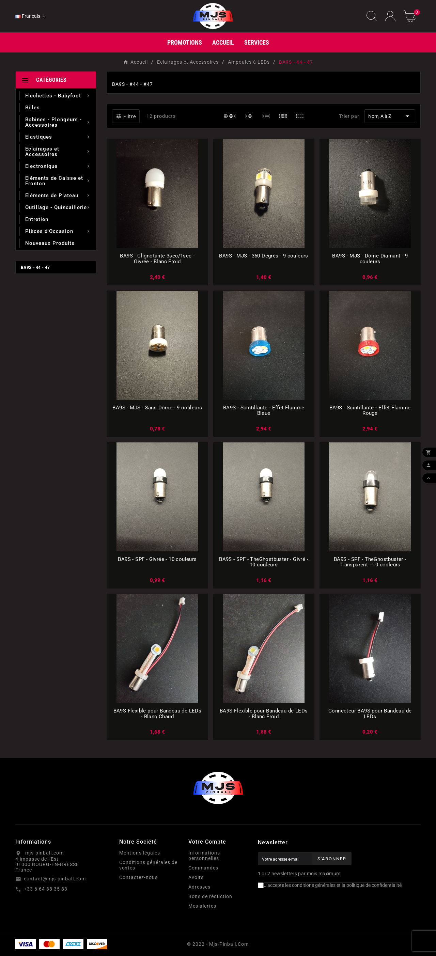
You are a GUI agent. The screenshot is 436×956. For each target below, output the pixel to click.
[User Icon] (390, 16)
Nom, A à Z (389, 116)
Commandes (203, 868)
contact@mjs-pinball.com (55, 878)
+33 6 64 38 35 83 (45, 889)
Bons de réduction (210, 896)
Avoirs (196, 877)
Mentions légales (139, 853)
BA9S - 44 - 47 (35, 267)
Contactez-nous (138, 877)
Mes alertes (202, 906)
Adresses (199, 887)
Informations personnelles (204, 855)
